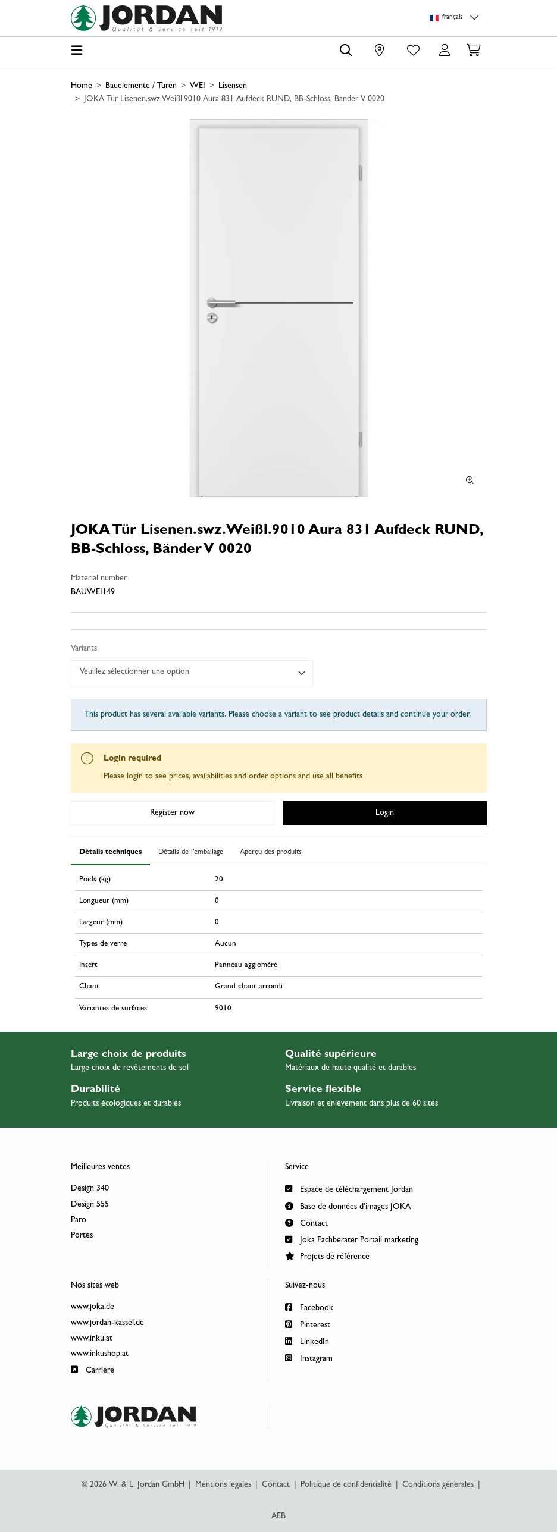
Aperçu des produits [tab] (271, 852)
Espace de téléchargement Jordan (349, 1188)
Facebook (309, 1307)
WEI (197, 86)
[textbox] (187, 672)
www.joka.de (92, 1307)
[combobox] (192, 673)
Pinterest (307, 1324)
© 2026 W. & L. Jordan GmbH (133, 1485)
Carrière (92, 1369)
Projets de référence (327, 1256)
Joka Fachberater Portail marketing (351, 1239)
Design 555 (90, 1205)
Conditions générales (438, 1485)
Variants (84, 649)
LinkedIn (307, 1341)
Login (384, 813)
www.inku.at (91, 1339)
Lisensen (232, 86)
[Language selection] (456, 18)
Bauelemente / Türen (141, 86)
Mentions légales (223, 1485)
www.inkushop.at (100, 1354)
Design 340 (90, 1189)
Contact (306, 1222)
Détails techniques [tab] (110, 852)
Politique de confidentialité (346, 1485)
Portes (82, 1236)
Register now (172, 813)
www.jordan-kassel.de (107, 1323)
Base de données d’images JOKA (348, 1206)
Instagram (309, 1357)
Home (81, 86)
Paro (78, 1220)
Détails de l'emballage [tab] (190, 852)
